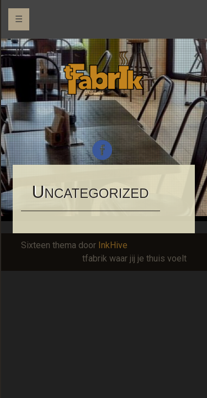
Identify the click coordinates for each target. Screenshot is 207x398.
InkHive (113, 245)
